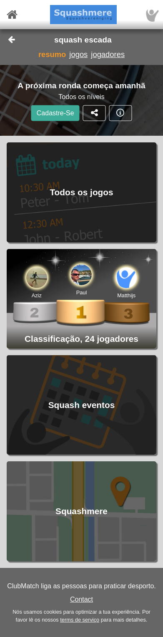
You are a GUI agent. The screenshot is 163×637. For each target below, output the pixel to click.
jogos (78, 54)
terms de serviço (79, 620)
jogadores (108, 54)
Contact (81, 599)
